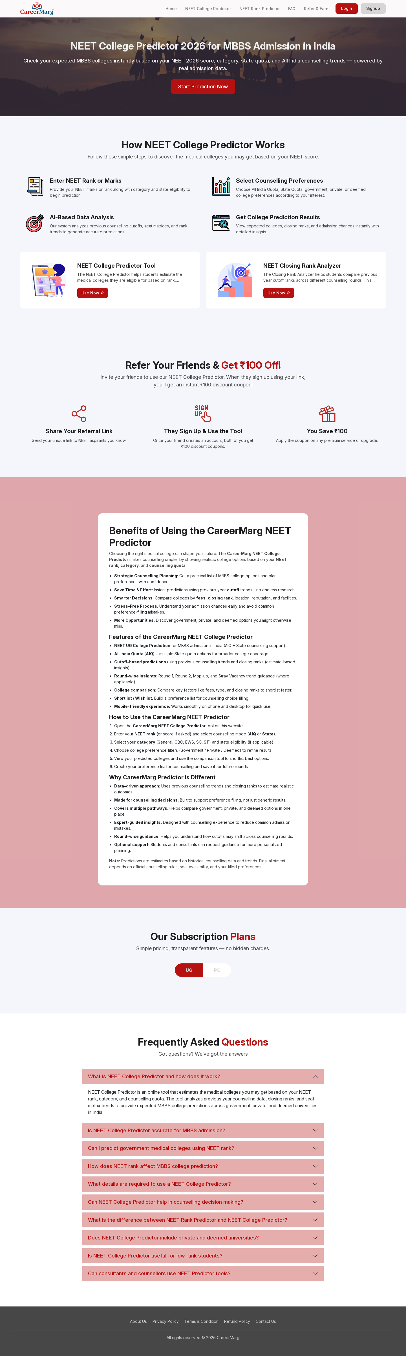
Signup (373, 8)
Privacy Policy (166, 1321)
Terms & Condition (201, 1321)
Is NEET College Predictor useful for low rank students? (155, 1256)
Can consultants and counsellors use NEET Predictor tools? (159, 1273)
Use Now (92, 292)
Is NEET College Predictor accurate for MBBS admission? (156, 1130)
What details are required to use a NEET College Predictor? (159, 1184)
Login (346, 8)
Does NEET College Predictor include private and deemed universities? (173, 1238)
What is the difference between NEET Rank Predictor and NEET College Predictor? (187, 1220)
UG (189, 970)
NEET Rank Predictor (259, 8)
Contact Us (266, 1321)
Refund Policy (237, 1321)
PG (217, 970)
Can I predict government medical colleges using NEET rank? (161, 1148)
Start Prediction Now (203, 86)
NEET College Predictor (208, 8)
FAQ (291, 8)
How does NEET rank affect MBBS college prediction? (153, 1166)
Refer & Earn (316, 8)
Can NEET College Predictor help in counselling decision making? (165, 1202)
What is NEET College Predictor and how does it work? (154, 1076)
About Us (138, 1321)
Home (171, 8)
